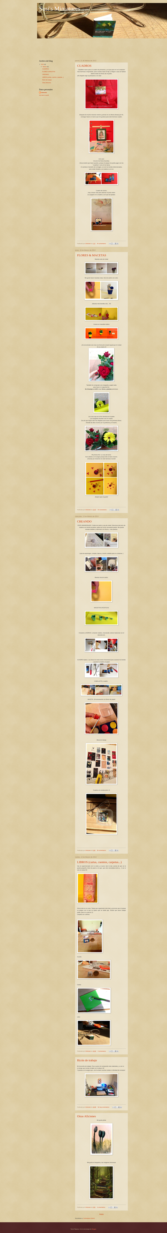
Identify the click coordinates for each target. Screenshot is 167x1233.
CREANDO (84, 521)
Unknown (44, 92)
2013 (42, 64)
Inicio (101, 1214)
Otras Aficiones (86, 1116)
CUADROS (84, 65)
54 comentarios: (102, 509)
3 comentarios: (102, 1051)
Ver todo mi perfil (44, 95)
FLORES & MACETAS (91, 255)
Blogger (94, 1229)
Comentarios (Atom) (89, 1218)
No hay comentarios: (104, 1107)
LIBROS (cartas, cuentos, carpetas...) (99, 862)
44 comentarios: (101, 243)
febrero (45, 66)
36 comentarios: (101, 850)
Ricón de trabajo (87, 1060)
